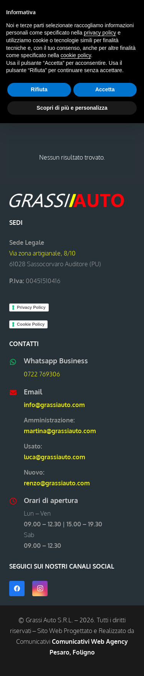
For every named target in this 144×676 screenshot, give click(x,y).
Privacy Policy (31, 307)
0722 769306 (42, 374)
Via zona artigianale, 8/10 (42, 253)
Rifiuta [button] (39, 89)
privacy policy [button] (100, 33)
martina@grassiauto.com (60, 431)
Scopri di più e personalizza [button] (71, 108)
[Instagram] (40, 588)
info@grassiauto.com (54, 405)
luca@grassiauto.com (54, 457)
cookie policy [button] (76, 55)
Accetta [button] (105, 89)
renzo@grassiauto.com (57, 483)
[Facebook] (17, 588)
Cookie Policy (31, 324)
